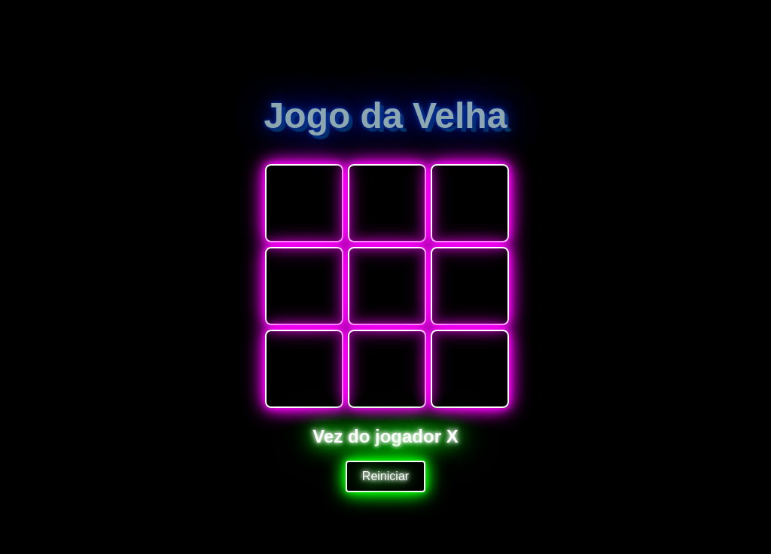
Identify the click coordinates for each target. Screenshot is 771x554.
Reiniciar (385, 476)
